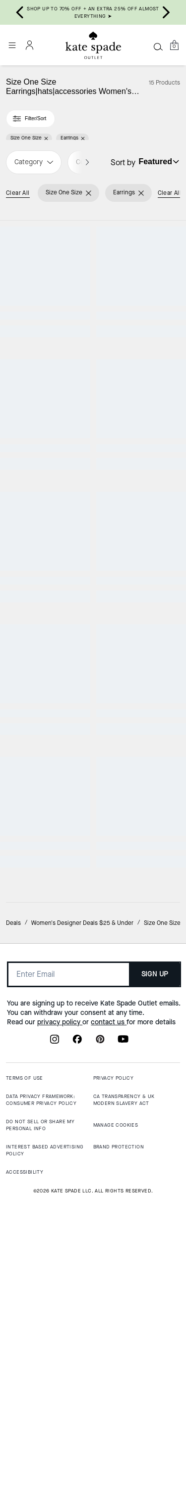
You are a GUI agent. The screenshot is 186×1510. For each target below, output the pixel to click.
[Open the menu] (12, 45)
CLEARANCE (139, 462)
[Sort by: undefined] (157, 161)
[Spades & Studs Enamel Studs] (46, 1034)
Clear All (18, 193)
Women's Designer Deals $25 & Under (82, 1291)
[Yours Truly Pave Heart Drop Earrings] (139, 508)
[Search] (158, 46)
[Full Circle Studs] (139, 1034)
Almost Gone (46, 987)
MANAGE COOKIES (115, 1494)
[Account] (30, 45)
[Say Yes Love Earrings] (139, 771)
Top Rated (46, 725)
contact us (108, 1390)
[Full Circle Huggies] (139, 281)
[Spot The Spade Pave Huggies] (46, 508)
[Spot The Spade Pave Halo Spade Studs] (46, 281)
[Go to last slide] (20, 12)
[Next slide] (166, 12)
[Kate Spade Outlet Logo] (93, 45)
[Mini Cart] (174, 45)
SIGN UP (155, 1343)
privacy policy (59, 1390)
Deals (13, 1291)
